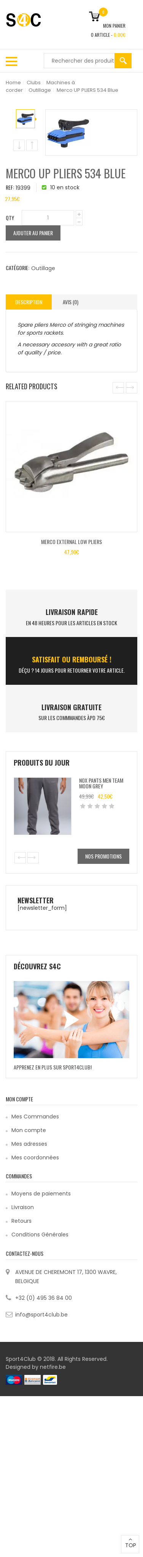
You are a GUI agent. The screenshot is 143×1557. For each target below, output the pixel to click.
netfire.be (53, 1367)
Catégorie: (17, 268)
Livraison (22, 1207)
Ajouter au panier (33, 233)
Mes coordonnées (35, 1157)
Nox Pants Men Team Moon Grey (101, 783)
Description (28, 302)
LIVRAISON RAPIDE (72, 612)
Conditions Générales (39, 1234)
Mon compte (28, 1130)
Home (13, 82)
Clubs (34, 82)
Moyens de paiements (41, 1193)
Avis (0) (70, 302)
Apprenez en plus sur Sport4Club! (53, 1067)
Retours (21, 1221)
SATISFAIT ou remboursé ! (71, 659)
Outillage (40, 90)
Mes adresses (29, 1144)
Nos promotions (103, 856)
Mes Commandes (35, 1116)
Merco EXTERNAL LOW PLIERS (71, 542)
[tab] (29, 302)
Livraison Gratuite (71, 707)
